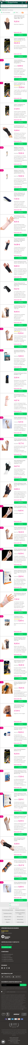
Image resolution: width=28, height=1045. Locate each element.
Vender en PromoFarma (7, 961)
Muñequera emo (20, 916)
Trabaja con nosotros (7, 957)
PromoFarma (16, 1043)
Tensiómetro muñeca (8, 913)
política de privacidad (11, 991)
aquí (22, 1009)
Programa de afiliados (7, 959)
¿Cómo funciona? (6, 956)
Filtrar (15, 12)
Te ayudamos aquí (6, 947)
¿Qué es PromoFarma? (7, 954)
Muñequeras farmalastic (20, 910)
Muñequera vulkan (7, 916)
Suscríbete (23, 985)
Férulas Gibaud (7, 919)
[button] (22, 3)
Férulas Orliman (20, 919)
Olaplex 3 (8, 922)
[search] (26, 5)
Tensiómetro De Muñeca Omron (20, 913)
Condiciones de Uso (14, 1039)
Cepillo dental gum (20, 922)
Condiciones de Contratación (14, 1040)
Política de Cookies (14, 1041)
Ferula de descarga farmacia (7, 910)
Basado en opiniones (6, 933)
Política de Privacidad (14, 1037)
